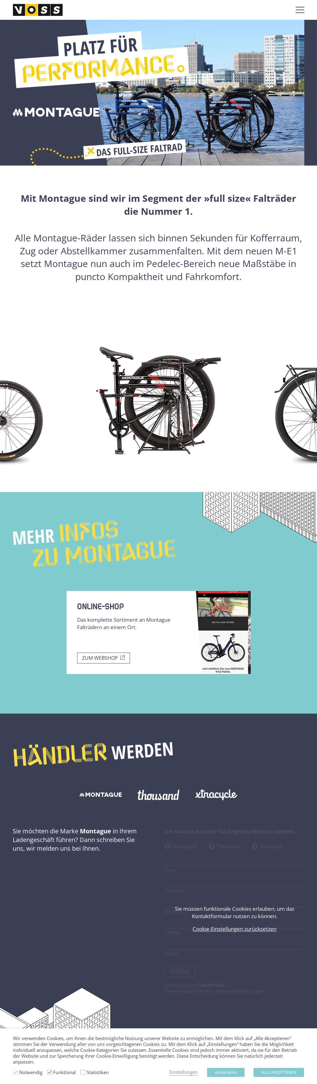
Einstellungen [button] (183, 1072)
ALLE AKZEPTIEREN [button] (278, 1072)
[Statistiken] (82, 1072)
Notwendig (30, 1072)
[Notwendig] (15, 1072)
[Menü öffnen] (300, 10)
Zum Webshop (100, 657)
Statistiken (98, 1072)
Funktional (64, 1072)
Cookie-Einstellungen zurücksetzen (234, 928)
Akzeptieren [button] (226, 1072)
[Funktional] (49, 1072)
